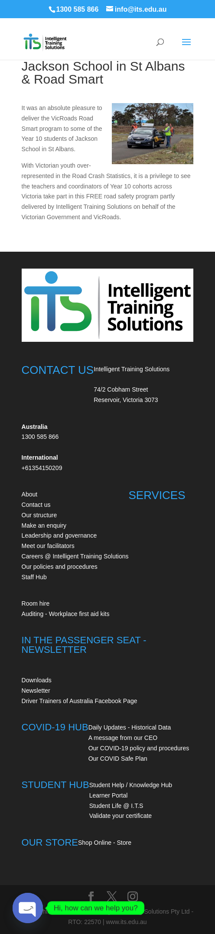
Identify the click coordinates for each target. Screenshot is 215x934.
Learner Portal (108, 795)
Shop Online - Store (104, 842)
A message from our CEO (123, 737)
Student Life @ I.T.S (116, 805)
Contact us (36, 504)
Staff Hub (34, 577)
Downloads (37, 680)
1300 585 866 (77, 9)
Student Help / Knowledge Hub (130, 785)
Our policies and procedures (60, 566)
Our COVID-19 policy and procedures (138, 748)
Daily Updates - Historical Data (129, 727)
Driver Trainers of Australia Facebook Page (79, 700)
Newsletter (36, 690)
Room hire (36, 603)
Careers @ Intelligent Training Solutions (75, 556)
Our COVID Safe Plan (117, 758)
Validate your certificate (120, 815)
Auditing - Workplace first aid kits (66, 613)
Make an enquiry (44, 525)
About (30, 494)
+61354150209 (42, 467)
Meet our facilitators (48, 545)
